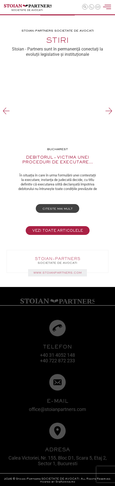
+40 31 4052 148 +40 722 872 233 (57, 359)
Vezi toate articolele (57, 231)
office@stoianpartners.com (57, 410)
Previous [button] (6, 111)
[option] (57, 141)
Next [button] (108, 111)
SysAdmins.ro (65, 482)
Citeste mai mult (57, 209)
